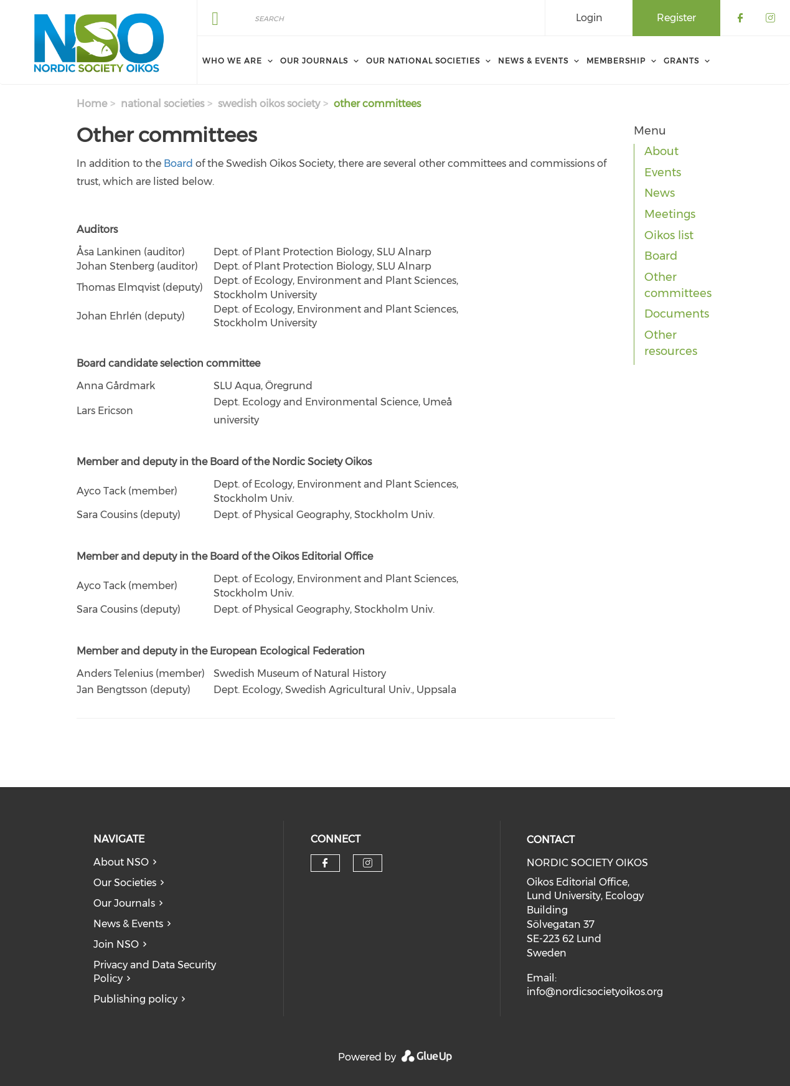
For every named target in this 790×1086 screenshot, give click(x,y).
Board (178, 163)
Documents (676, 314)
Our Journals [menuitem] (314, 60)
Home (92, 104)
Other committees (678, 285)
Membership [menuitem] (616, 60)
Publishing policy (135, 999)
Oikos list (669, 235)
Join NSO (116, 944)
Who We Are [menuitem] (232, 60)
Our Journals (124, 903)
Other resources (670, 343)
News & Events (128, 924)
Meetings (669, 214)
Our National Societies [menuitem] (423, 60)
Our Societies (124, 883)
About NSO (121, 862)
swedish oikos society (269, 104)
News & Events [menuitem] (533, 60)
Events (662, 172)
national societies (162, 104)
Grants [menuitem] (681, 60)
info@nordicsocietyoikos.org (595, 992)
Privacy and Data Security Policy (154, 972)
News (659, 193)
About (661, 151)
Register (676, 18)
